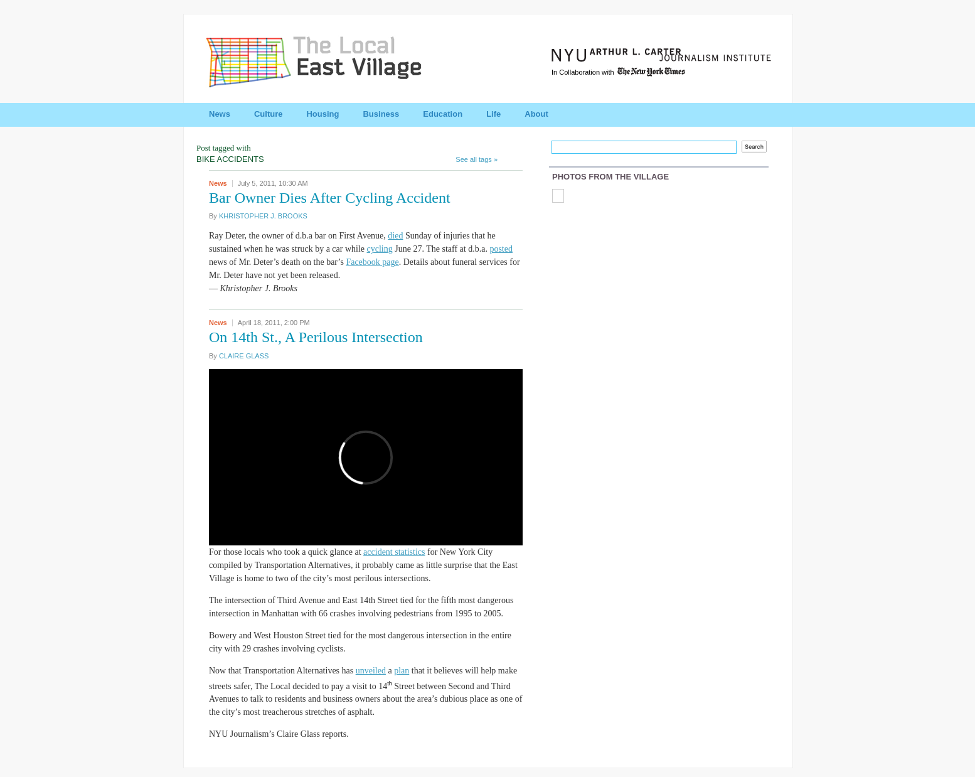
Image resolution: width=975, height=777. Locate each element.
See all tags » (477, 159)
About (536, 114)
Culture (268, 114)
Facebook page (372, 262)
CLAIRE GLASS (244, 356)
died (395, 235)
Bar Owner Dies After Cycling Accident (329, 198)
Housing (322, 114)
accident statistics (394, 552)
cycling (380, 249)
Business (381, 114)
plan (401, 670)
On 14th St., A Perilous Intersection (316, 337)
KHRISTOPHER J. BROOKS (263, 216)
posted (501, 249)
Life (493, 114)
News (219, 114)
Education (442, 114)
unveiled (371, 670)
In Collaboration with (619, 72)
